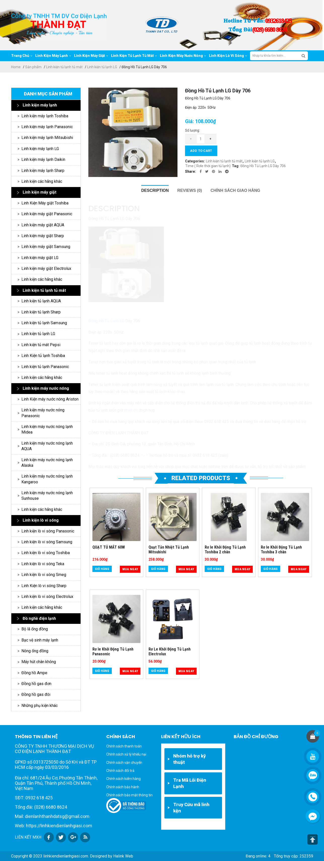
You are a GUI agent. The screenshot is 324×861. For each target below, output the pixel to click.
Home (16, 67)
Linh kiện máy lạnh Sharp (42, 170)
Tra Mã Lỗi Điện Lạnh (189, 783)
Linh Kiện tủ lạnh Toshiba (43, 355)
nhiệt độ (131, 410)
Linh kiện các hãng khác (41, 181)
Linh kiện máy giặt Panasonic (46, 213)
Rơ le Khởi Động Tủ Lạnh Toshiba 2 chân (225, 549)
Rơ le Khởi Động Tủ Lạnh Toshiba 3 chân (281, 549)
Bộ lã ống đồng (34, 629)
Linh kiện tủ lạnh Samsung (44, 322)
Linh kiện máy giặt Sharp (42, 235)
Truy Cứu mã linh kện (191, 807)
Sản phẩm (33, 67)
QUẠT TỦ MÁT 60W (108, 547)
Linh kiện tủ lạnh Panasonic (45, 366)
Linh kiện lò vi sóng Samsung (46, 542)
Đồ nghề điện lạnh (39, 618)
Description (155, 190)
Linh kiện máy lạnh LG (40, 148)
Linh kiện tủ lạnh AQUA (41, 301)
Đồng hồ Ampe (34, 672)
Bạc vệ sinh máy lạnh (39, 640)
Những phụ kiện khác (39, 705)
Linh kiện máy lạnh (40, 105)
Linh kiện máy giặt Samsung (45, 246)
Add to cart (201, 151)
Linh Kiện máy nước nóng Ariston (50, 399)
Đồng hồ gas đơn (36, 683)
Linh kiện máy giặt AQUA (42, 225)
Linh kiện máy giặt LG (39, 257)
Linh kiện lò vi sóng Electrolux (47, 596)
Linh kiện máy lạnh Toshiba (44, 116)
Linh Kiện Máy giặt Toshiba (44, 203)
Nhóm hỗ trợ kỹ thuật (189, 759)
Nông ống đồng (34, 651)
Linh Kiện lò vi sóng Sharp (43, 585)
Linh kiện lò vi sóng (41, 520)
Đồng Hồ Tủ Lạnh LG (106, 320)
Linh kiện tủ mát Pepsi (40, 344)
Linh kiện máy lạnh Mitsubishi (47, 137)
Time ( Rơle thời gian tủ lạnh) (208, 166)
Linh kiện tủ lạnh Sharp (41, 312)
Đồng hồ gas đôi (35, 694)
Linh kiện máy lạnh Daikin (43, 159)
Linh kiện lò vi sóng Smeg (43, 574)
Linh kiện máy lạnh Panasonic (47, 126)
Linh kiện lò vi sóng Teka (42, 563)
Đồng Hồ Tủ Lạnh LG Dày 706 (263, 166)
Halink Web (123, 856)
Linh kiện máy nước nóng (46, 388)
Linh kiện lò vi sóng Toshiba (45, 552)
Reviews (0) (189, 190)
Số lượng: (192, 130)
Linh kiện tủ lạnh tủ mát (64, 67)
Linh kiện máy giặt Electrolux (46, 268)
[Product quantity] (200, 139)
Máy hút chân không (38, 661)
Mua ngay (130, 569)
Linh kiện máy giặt (39, 192)
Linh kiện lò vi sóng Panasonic (47, 531)
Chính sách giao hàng (235, 190)
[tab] (155, 190)
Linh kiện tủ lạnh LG (102, 67)
